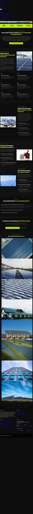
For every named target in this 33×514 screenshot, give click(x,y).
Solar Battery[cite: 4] (5, 425)
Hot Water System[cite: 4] (6, 424)
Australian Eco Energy (3, 8)
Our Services (3, 12)
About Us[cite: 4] (21, 413)
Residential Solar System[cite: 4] (7, 421)
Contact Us (3, 19)
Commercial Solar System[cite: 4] (7, 422)
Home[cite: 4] (20, 412)
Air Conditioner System (6, 15)
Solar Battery (5, 17)
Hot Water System (6, 16)
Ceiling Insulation (5, 18)
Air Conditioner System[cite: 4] (7, 423)
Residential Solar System (7, 13)
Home (2, 10)
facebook (3, 4)
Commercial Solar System (7, 14)
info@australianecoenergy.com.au (25, 425)
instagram (3, 6)
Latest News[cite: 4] (21, 414)
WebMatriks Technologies (25, 435)
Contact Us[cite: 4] (21, 415)
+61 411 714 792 (21, 424)
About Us (2, 11)
